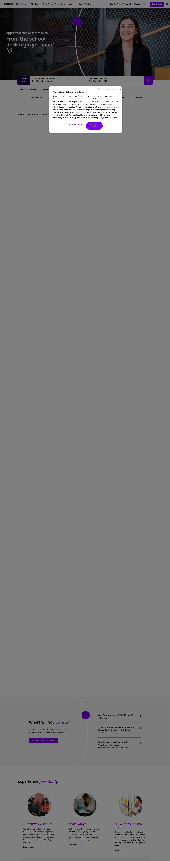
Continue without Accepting (109, 89)
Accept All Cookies (94, 126)
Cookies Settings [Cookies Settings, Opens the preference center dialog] (76, 124)
